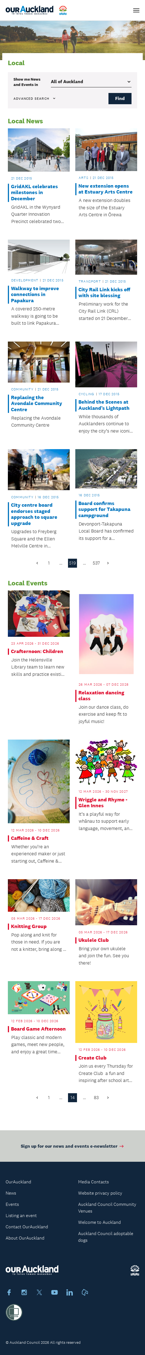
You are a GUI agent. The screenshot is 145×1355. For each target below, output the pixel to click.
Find (120, 98)
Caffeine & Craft (30, 838)
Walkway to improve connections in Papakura (35, 295)
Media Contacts (93, 1182)
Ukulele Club (93, 940)
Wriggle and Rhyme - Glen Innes (102, 803)
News (11, 1193)
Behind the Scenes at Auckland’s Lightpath (104, 405)
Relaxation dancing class (101, 696)
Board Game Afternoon (38, 1029)
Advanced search (34, 98)
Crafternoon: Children (37, 651)
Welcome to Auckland (99, 1222)
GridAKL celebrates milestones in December (34, 193)
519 (72, 563)
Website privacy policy (100, 1193)
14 (73, 1098)
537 (96, 563)
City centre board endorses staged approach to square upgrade (34, 514)
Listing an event (21, 1215)
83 (96, 1098)
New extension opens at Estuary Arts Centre (105, 189)
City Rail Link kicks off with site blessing (104, 293)
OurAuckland (18, 1182)
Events (12, 1204)
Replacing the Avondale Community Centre (36, 404)
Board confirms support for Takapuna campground (104, 510)
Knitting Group (29, 926)
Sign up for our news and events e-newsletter (72, 1148)
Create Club (92, 1058)
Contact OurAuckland (27, 1227)
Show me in (26, 82)
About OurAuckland (25, 1238)
